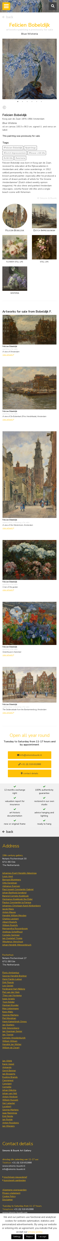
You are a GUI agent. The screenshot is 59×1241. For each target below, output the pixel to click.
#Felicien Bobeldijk (13, 147)
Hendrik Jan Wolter (11, 1044)
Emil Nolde (7, 1116)
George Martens (10, 1015)
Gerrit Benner (9, 1070)
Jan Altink (7, 1060)
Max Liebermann (10, 1008)
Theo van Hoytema (12, 995)
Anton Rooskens (10, 1122)
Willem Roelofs (10, 925)
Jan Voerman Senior (12, 1031)
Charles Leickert (10, 918)
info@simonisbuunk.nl (29, 755)
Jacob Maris (8, 908)
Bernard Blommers (11, 879)
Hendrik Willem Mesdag (14, 915)
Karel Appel (8, 1064)
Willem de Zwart (10, 1047)
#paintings (30, 147)
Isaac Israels (8, 998)
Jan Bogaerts (8, 1073)
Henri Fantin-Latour (12, 979)
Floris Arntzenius (10, 972)
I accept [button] (42, 1236)
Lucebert (6, 1106)
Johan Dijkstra (9, 1090)
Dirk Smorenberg (10, 1028)
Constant (6, 1083)
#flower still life (37, 153)
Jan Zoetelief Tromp (12, 938)
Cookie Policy (9, 1196)
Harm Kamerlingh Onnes (14, 1021)
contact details (29, 773)
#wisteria (20, 158)
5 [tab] (36, 101)
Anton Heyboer (10, 1096)
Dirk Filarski (8, 982)
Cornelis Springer (11, 935)
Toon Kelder (8, 1002)
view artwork (8, 355)
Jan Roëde (7, 1119)
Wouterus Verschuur (12, 941)
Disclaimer (7, 1199)
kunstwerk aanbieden (14, 1180)
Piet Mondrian (9, 1018)
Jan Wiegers (8, 1126)
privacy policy (35, 1231)
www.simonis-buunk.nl (13, 1165)
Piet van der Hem (11, 992)
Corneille (6, 1086)
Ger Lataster (8, 1103)
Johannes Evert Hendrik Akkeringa (19, 873)
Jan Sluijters (8, 1024)
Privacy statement (11, 1193)
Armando (6, 1067)
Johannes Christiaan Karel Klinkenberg (21, 905)
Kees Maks (7, 1011)
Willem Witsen (9, 1041)
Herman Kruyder (10, 1005)
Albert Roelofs (9, 922)
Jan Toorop (7, 1034)
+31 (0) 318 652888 (29, 764)
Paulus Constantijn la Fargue (16, 902)
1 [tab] (17, 101)
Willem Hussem (10, 1099)
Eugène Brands (10, 1077)
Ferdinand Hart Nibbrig (13, 988)
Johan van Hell (9, 1093)
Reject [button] (29, 1236)
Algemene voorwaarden (14, 1189)
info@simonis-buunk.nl (13, 1169)
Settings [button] (17, 1236)
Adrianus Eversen (11, 886)
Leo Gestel (7, 985)
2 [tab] (22, 101)
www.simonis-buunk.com (14, 1212)
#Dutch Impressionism (15, 153)
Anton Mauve (9, 912)
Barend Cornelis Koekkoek (15, 895)
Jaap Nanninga (9, 1113)
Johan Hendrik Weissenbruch (16, 944)
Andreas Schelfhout (12, 931)
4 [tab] (32, 101)
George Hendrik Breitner (14, 975)
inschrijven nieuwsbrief (14, 1177)
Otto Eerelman (9, 882)
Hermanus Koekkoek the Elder (17, 899)
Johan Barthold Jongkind (14, 892)
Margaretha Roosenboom (15, 928)
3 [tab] (27, 101)
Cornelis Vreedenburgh (13, 1037)
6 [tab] (41, 101)
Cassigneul (7, 1080)
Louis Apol (7, 876)
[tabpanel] (29, 69)
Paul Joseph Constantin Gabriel (18, 889)
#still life (8, 158)
